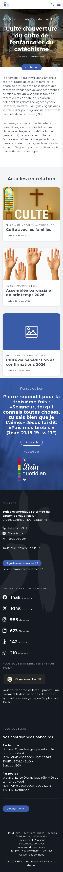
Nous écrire (15, 533)
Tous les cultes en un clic (20, 548)
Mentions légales (34, 833)
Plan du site (13, 833)
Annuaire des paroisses (31, 847)
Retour (33, 67)
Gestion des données (31, 854)
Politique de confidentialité (31, 836)
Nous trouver (17, 538)
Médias (52, 833)
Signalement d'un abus (20, 563)
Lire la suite (32, 442)
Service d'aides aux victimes (21, 569)
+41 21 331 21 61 (17, 528)
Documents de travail (31, 843)
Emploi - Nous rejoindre (25, 850)
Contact (47, 850)
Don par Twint (16, 808)
